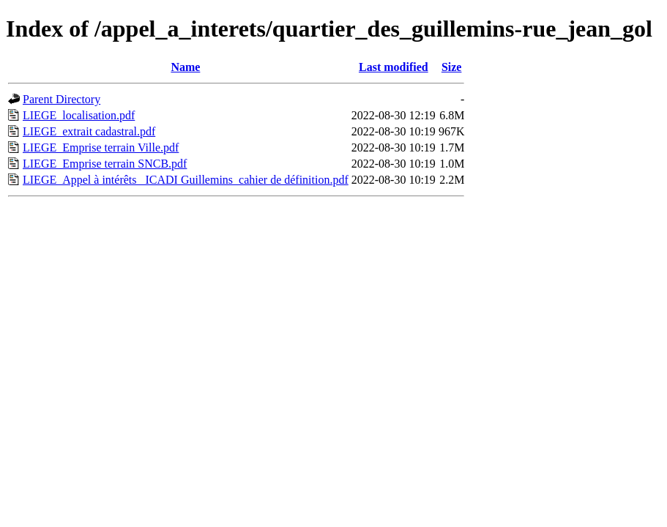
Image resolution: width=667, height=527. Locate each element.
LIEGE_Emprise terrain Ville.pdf (101, 147)
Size (451, 67)
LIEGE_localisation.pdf (79, 115)
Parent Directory (61, 99)
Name (185, 67)
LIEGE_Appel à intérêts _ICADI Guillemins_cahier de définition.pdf (186, 179)
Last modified (393, 67)
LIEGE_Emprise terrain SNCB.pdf (105, 163)
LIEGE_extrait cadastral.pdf (89, 131)
